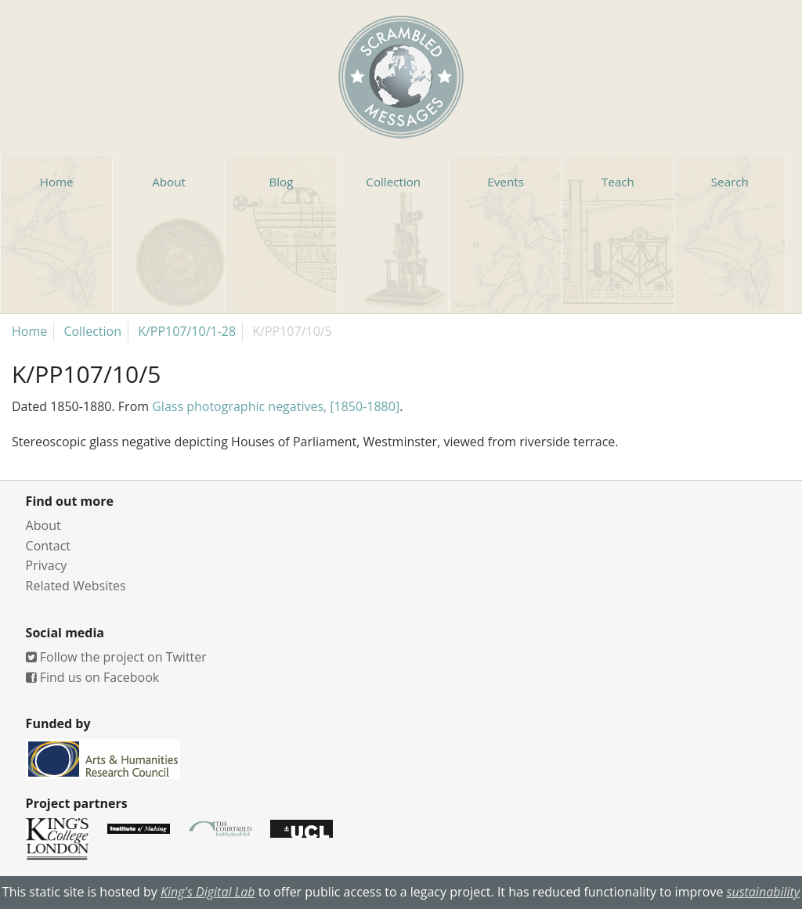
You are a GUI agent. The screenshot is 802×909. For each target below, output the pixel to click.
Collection (92, 331)
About (43, 525)
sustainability (763, 891)
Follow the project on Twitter (116, 657)
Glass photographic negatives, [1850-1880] (275, 406)
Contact (48, 545)
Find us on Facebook (93, 677)
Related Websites (76, 585)
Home (29, 331)
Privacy (46, 565)
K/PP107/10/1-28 (187, 331)
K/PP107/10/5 (292, 331)
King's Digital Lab (208, 891)
